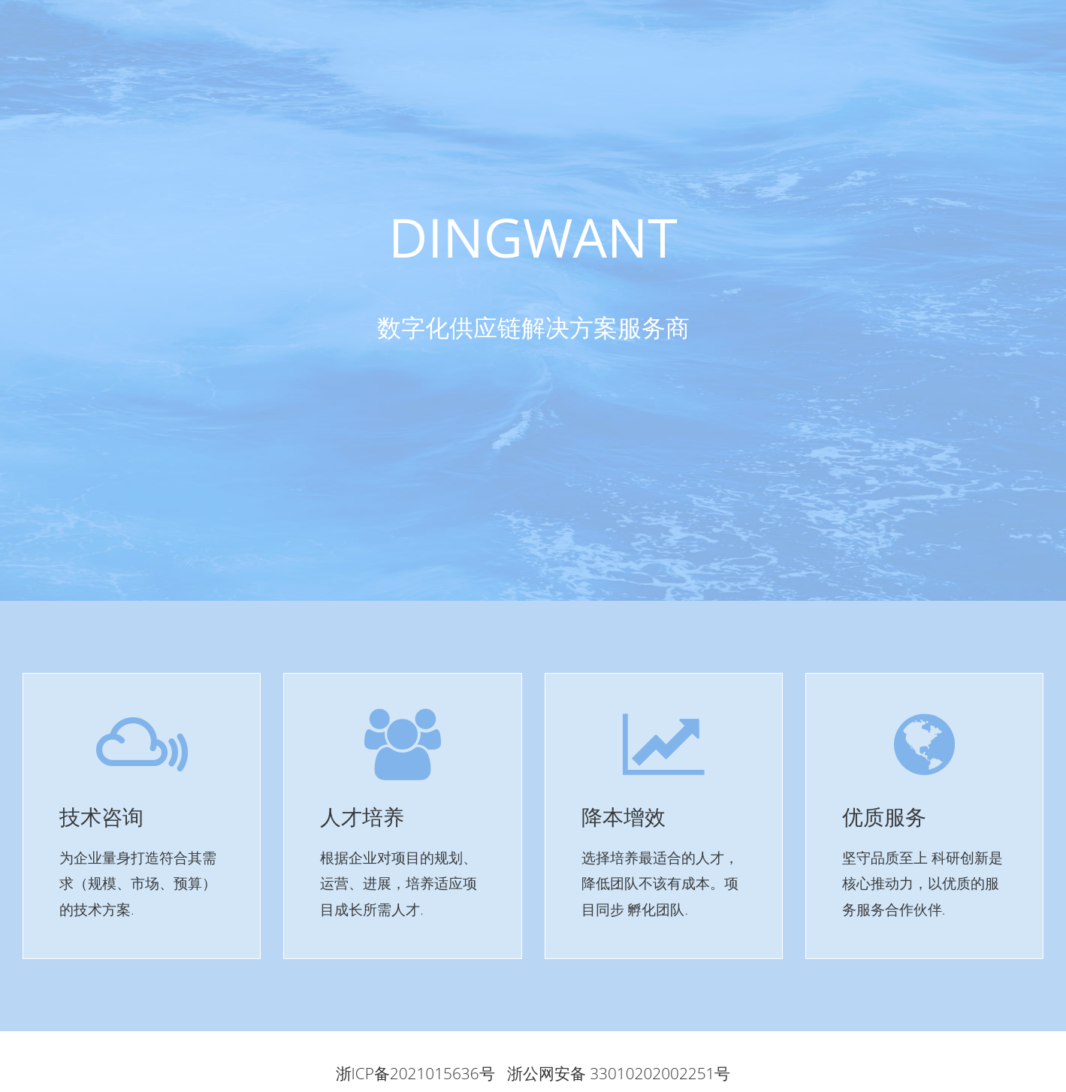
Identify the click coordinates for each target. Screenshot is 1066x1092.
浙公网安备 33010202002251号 (619, 1073)
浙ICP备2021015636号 (415, 1073)
